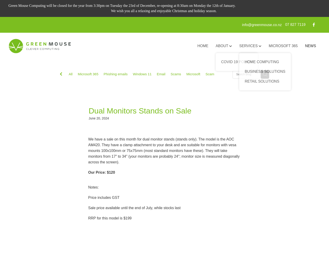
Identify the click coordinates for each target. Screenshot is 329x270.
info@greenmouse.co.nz (262, 25)
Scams (176, 74)
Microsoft (193, 74)
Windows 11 (142, 74)
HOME (202, 46)
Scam (209, 74)
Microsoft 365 (88, 74)
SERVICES (250, 46)
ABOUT (224, 46)
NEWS (310, 46)
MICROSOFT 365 (283, 46)
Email (161, 74)
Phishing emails (116, 74)
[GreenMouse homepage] (39, 46)
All (71, 74)
